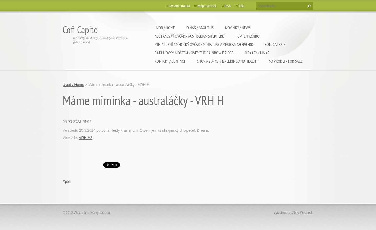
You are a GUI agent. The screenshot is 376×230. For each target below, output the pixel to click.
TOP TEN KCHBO (248, 36)
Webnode (306, 213)
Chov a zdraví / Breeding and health (227, 61)
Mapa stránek (207, 6)
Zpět (66, 182)
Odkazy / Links (257, 52)
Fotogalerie (275, 44)
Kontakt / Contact (170, 61)
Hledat (308, 6)
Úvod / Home (165, 27)
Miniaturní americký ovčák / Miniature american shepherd (204, 44)
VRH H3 (85, 138)
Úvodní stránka (179, 6)
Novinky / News (238, 27)
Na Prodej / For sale (286, 61)
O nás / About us (200, 27)
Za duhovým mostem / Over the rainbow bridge (194, 52)
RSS (228, 6)
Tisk (241, 6)
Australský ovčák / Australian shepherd (189, 36)
